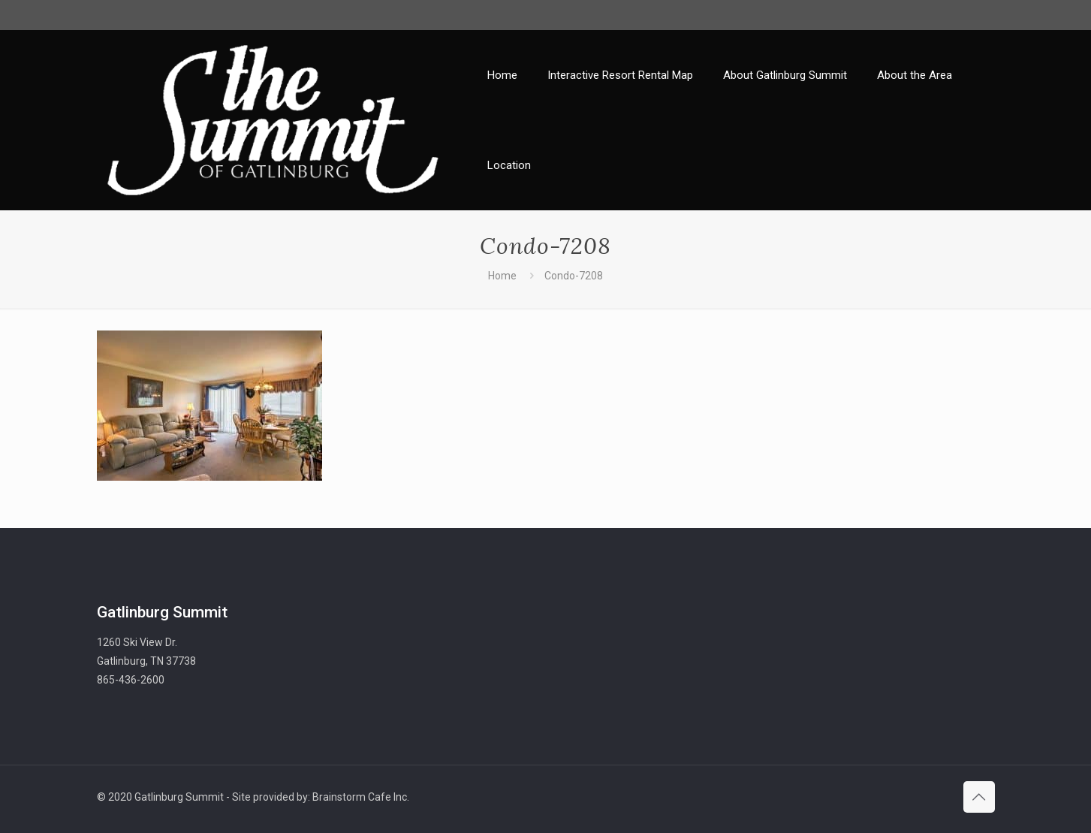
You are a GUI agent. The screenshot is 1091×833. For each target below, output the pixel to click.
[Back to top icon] (979, 797)
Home (502, 276)
